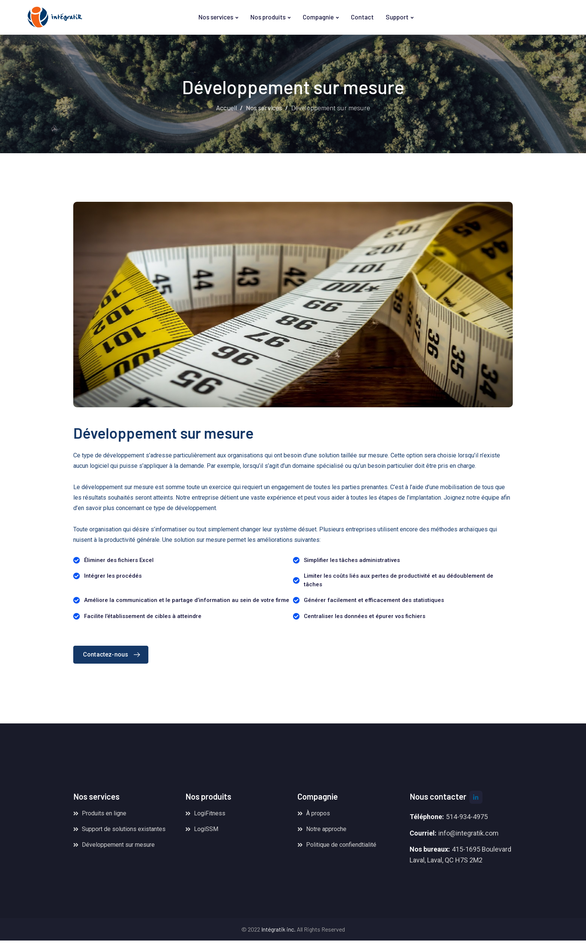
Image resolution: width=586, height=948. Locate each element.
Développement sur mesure (118, 844)
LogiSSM (206, 829)
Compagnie (318, 17)
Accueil (226, 108)
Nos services (215, 17)
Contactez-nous (113, 654)
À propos (318, 813)
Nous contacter (438, 796)
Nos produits (268, 17)
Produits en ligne (104, 813)
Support (397, 17)
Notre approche (326, 829)
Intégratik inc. (278, 929)
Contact (362, 17)
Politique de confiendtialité (341, 844)
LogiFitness (209, 813)
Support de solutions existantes (124, 829)
